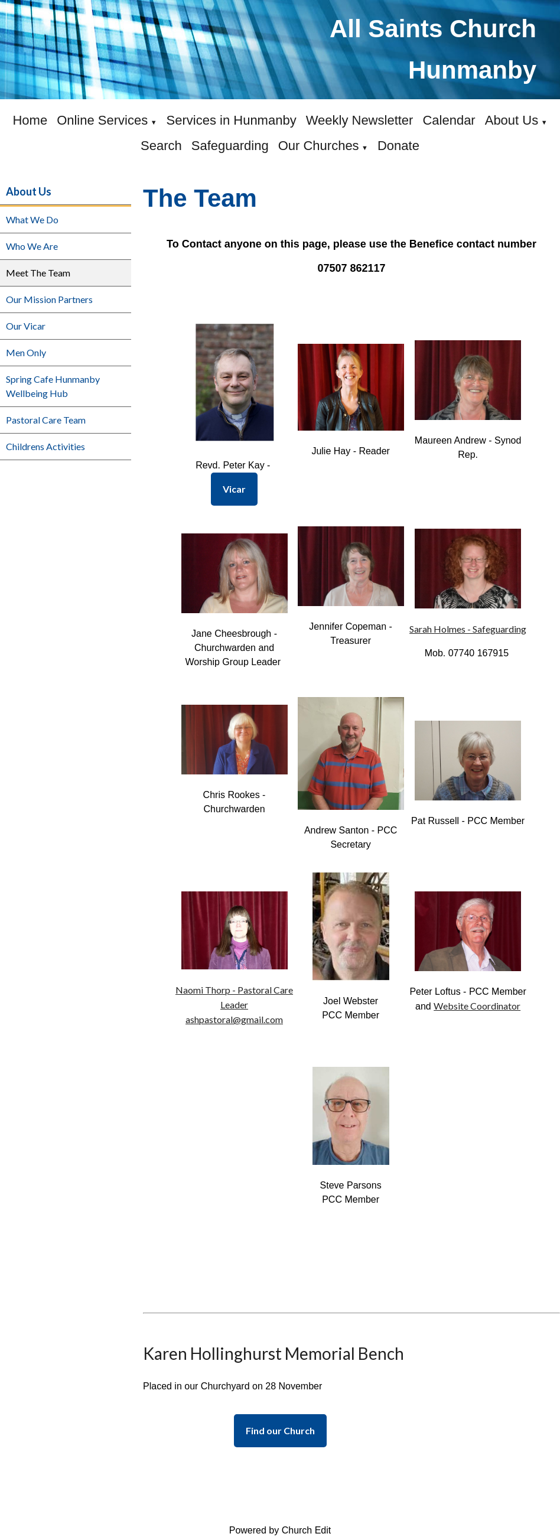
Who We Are (32, 246)
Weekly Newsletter (360, 120)
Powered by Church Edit (280, 1530)
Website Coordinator (477, 1005)
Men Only (26, 352)
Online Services (102, 120)
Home (29, 120)
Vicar (234, 488)
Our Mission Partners (49, 299)
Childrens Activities (45, 446)
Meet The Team (38, 272)
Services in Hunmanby (232, 120)
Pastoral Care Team (46, 419)
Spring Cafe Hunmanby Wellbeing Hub (53, 386)
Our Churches (318, 145)
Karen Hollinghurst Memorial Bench (273, 1353)
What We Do (32, 219)
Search (161, 145)
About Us (512, 120)
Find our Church (280, 1430)
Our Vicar (25, 325)
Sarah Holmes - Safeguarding (467, 628)
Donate (398, 145)
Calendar (448, 120)
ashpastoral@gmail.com (234, 1019)
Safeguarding (230, 145)
